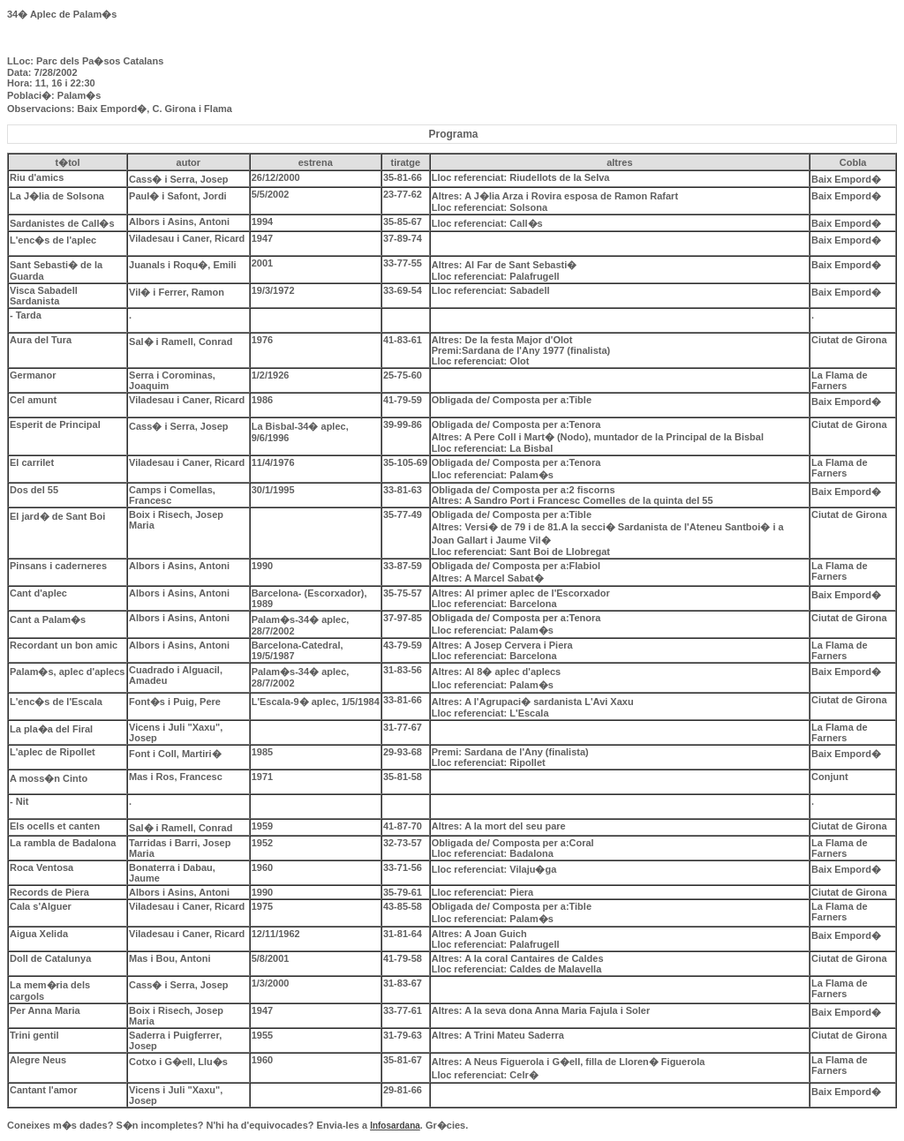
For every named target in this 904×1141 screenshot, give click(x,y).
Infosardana (395, 1125)
